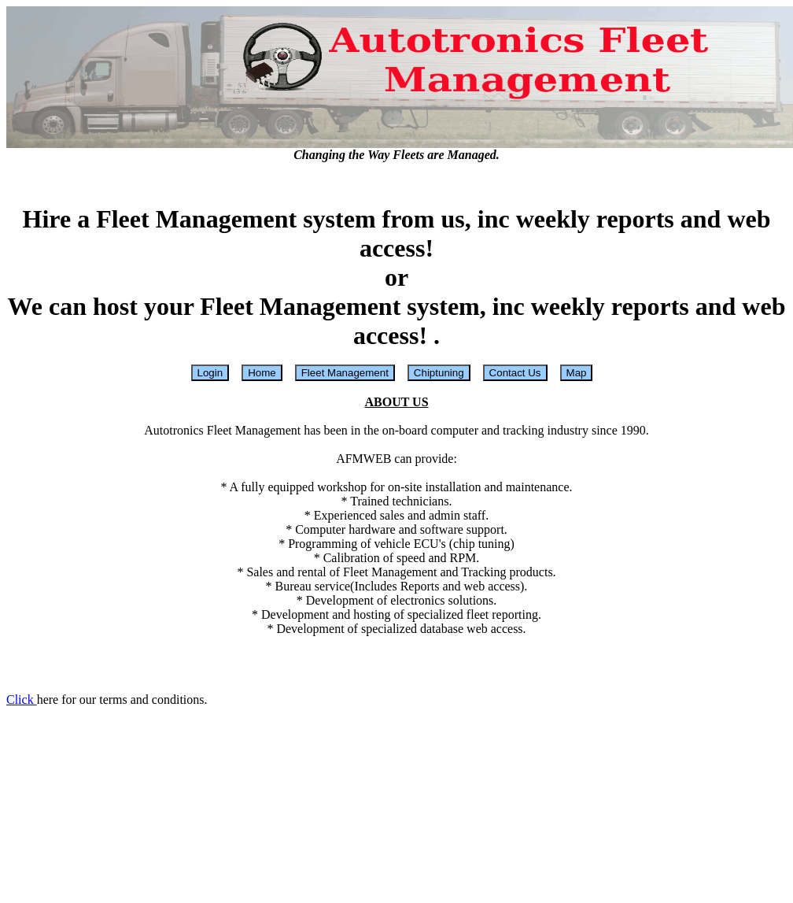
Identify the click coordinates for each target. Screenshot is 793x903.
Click (21, 699)
